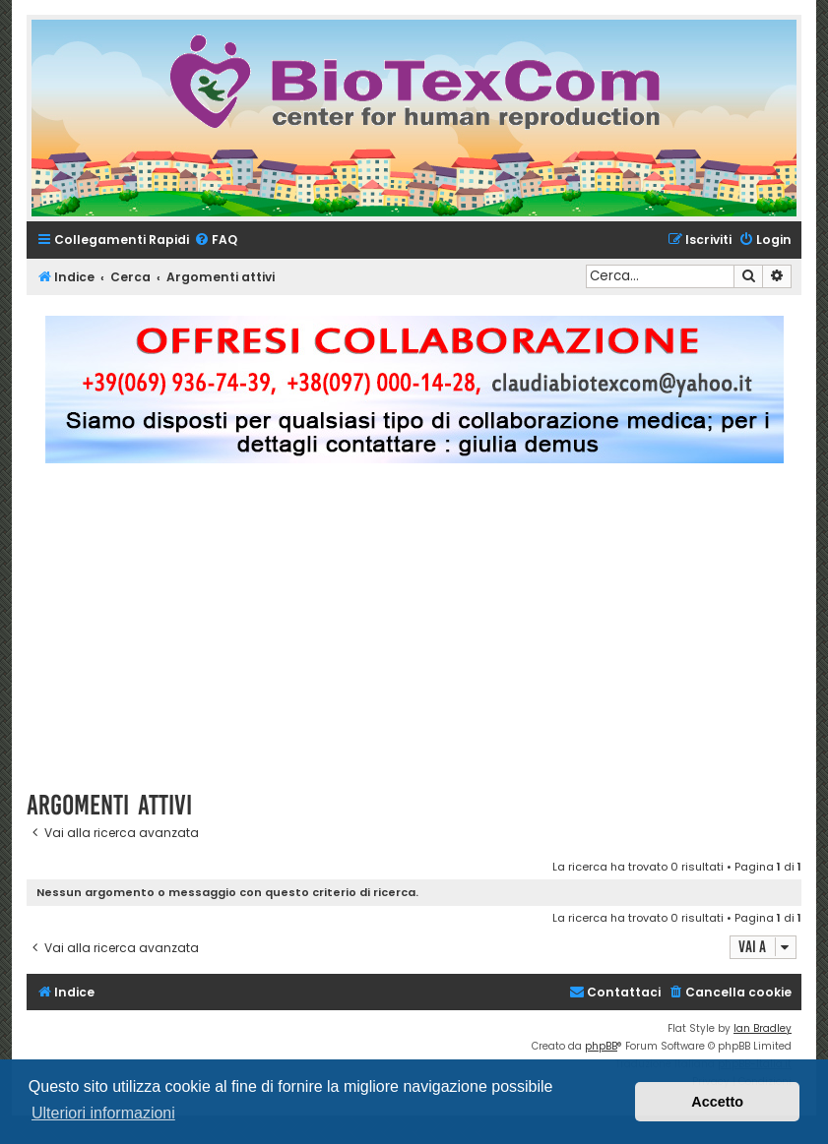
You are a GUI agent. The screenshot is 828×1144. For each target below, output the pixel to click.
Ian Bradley (762, 1028)
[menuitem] (215, 240)
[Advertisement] (427, 635)
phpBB (601, 1046)
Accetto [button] (717, 1102)
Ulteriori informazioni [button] (103, 1113)
